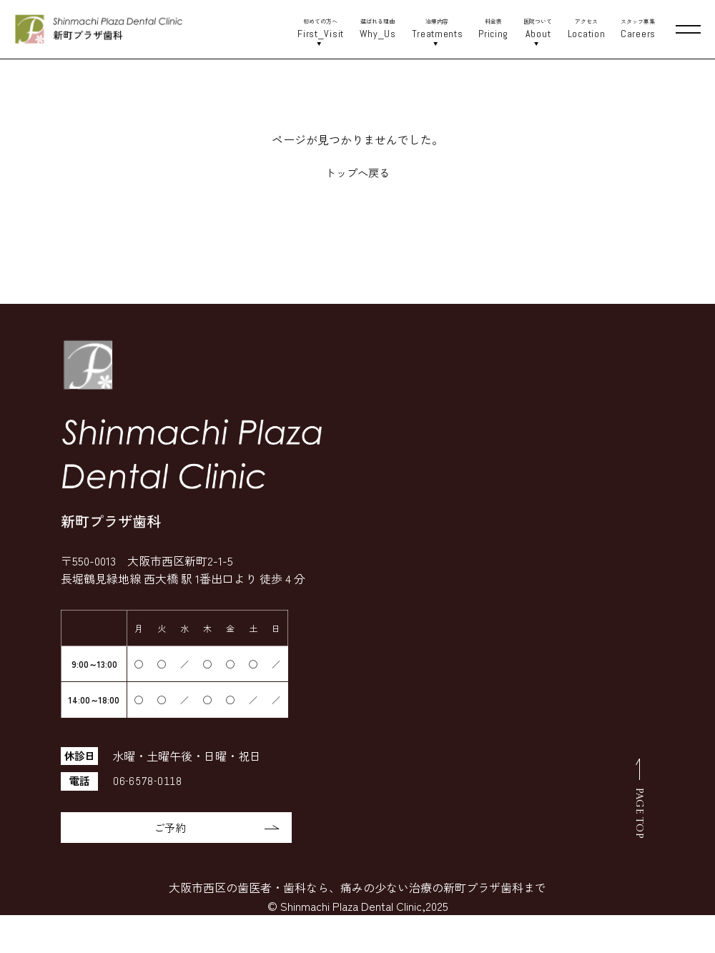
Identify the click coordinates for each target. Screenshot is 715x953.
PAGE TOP (639, 814)
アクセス (586, 29)
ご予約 (213, 827)
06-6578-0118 (148, 781)
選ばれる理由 (377, 29)
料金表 (493, 29)
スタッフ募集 (638, 29)
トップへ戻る (357, 172)
